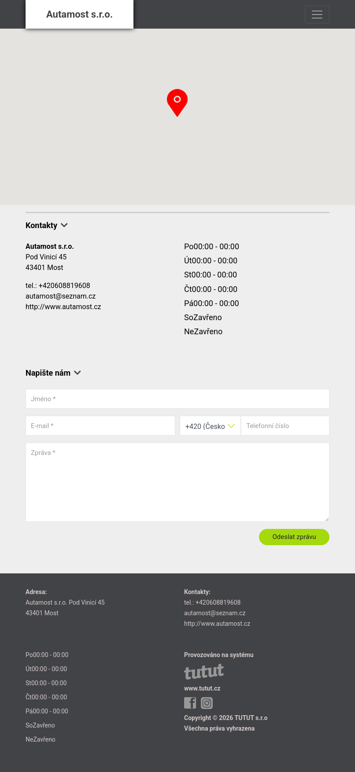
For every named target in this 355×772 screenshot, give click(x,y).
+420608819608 (64, 285)
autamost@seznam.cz (61, 296)
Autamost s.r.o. (79, 14)
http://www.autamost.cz (63, 307)
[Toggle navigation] (317, 14)
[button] (177, 103)
